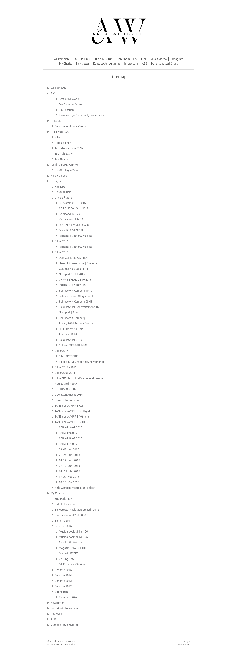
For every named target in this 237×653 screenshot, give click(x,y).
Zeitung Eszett (68, 559)
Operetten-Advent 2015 (69, 394)
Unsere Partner (64, 197)
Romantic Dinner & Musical (75, 236)
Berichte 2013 (63, 580)
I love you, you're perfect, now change (81, 115)
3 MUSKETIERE (68, 356)
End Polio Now (63, 498)
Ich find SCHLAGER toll (65, 164)
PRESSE (56, 121)
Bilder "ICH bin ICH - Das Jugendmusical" (79, 378)
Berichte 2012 (63, 586)
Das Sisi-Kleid (63, 192)
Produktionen (63, 142)
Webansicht (184, 644)
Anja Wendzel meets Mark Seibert (75, 487)
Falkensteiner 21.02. (71, 340)
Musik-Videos (59, 175)
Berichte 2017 (63, 520)
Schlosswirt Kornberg (72, 318)
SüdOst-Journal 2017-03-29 (71, 515)
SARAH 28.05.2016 (70, 438)
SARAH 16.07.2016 (70, 427)
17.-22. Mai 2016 (69, 476)
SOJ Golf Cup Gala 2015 (73, 208)
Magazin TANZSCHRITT (73, 548)
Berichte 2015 (63, 570)
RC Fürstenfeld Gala (71, 329)
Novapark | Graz (68, 312)
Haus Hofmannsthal (67, 400)
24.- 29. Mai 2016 (69, 471)
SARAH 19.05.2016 (70, 444)
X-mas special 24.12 (71, 219)
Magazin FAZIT (68, 553)
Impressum (57, 613)
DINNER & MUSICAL (71, 230)
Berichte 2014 (63, 575)
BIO (53, 93)
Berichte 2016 (63, 526)
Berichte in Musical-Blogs (70, 126)
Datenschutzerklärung (64, 624)
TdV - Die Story (64, 153)
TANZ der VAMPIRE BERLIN (71, 422)
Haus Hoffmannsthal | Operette (78, 263)
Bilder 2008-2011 (65, 372)
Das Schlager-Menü (67, 170)
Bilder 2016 (61, 241)
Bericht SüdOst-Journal (73, 542)
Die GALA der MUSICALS (74, 225)
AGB (53, 619)
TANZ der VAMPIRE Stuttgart (72, 411)
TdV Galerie (61, 159)
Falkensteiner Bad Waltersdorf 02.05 (81, 307)
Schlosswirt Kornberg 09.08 (75, 301)
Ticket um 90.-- (68, 597)
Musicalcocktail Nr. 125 (73, 537)
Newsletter (57, 602)
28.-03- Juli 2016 (69, 449)
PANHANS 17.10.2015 (72, 285)
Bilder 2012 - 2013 (66, 367)
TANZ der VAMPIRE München (72, 416)
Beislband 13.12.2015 (72, 214)
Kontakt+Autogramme (64, 608)
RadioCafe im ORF (66, 383)
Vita (57, 137)
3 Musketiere (66, 110)
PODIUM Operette (65, 389)
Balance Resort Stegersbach (76, 296)
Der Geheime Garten (71, 104)
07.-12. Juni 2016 (69, 466)
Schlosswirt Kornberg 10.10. (76, 290)
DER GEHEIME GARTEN (73, 257)
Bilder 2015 (61, 252)
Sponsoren (61, 591)
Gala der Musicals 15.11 (73, 268)
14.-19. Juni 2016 (69, 460)
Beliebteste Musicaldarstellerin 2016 (77, 509)
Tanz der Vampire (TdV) (69, 148)
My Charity (57, 493)
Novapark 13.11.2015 (72, 274)
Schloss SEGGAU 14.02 (73, 345)
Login (187, 641)
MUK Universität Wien (72, 564)
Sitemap (70, 641)
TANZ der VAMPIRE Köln (69, 405)
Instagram (57, 181)
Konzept (60, 186)
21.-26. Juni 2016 (69, 455)
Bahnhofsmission (65, 504)
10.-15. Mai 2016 (69, 482)
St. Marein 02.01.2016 (72, 203)
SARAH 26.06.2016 (70, 433)
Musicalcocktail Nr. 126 (73, 531)
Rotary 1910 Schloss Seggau (76, 323)
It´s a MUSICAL (60, 131)
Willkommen (58, 88)
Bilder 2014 (61, 351)
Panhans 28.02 (68, 334)
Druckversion (56, 641)
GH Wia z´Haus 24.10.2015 (75, 279)
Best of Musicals (69, 99)
